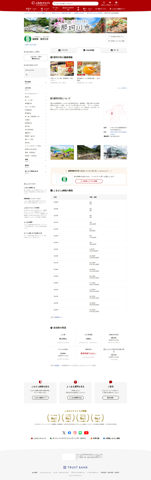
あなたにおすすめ (68, 9)
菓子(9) (27, 126)
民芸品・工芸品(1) (31, 155)
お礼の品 (32, 9)
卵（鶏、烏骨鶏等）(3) (32, 116)
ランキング (56, 9)
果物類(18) (28, 103)
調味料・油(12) (30, 136)
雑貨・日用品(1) (30, 152)
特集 (78, 9)
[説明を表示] (37, 171)
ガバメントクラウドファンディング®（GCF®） (69, 438)
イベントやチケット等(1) (33, 146)
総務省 (57, 317)
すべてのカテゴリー (31, 93)
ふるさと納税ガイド (40, 397)
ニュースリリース (45, 472)
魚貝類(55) (28, 110)
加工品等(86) (29, 129)
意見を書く (110, 397)
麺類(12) (27, 133)
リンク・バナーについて (61, 472)
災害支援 (96, 438)
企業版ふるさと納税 (113, 438)
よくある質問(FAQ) (75, 397)
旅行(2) (27, 142)
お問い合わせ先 (30, 44)
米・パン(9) (28, 100)
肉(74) (27, 97)
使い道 (88, 9)
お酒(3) (27, 120)
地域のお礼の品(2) (31, 149)
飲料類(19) (28, 123)
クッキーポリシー (93, 472)
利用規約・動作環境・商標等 (110, 472)
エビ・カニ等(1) (30, 106)
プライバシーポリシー (78, 472)
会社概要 (34, 472)
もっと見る (122, 88)
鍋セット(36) (29, 139)
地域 (45, 9)
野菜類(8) (28, 113)
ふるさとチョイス (39, 438)
